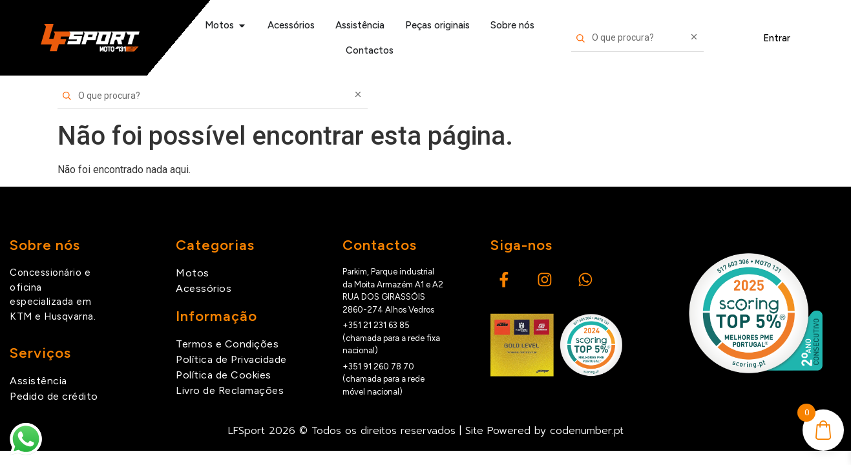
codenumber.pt (587, 431)
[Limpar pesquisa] (694, 38)
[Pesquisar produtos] (637, 38)
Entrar (776, 38)
